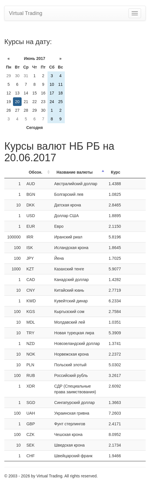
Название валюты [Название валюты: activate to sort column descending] (74, 172)
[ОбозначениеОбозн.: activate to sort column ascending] (38, 172)
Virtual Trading (25, 13)
